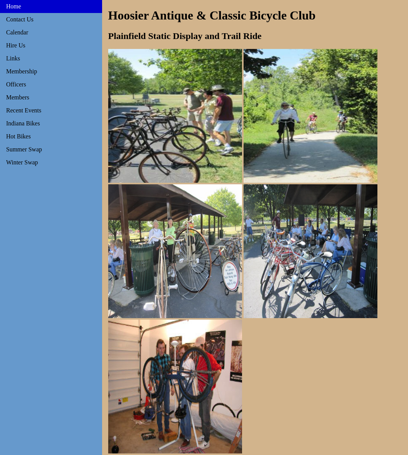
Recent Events (23, 110)
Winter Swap (22, 162)
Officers (16, 84)
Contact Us (20, 19)
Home (13, 6)
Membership (21, 71)
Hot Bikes (18, 136)
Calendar (17, 32)
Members (17, 97)
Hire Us (15, 45)
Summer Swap (24, 149)
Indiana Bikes (23, 123)
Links (13, 58)
